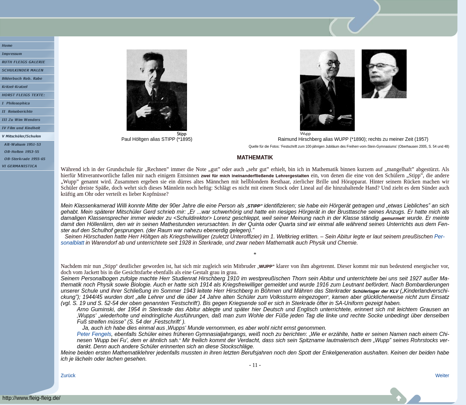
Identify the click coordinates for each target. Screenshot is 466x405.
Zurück (68, 375)
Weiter (442, 375)
